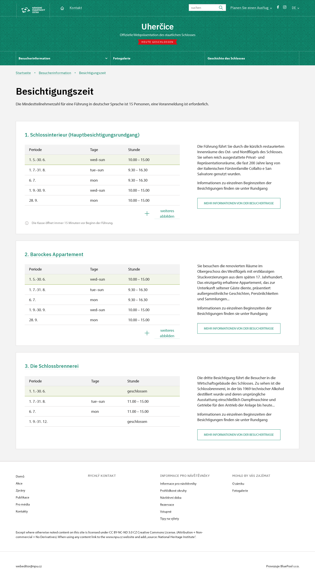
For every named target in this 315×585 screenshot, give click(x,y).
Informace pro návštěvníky (178, 488)
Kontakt (76, 8)
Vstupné (166, 516)
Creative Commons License (156, 537)
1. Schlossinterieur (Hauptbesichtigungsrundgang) (90, 137)
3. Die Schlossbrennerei (55, 370)
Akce (19, 488)
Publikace (22, 502)
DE (295, 8)
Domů (20, 481)
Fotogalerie (240, 495)
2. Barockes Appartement (57, 257)
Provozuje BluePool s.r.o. (282, 570)
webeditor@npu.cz (29, 570)
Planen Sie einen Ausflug (251, 8)
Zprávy (20, 495)
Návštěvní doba (170, 502)
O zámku (238, 488)
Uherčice (157, 27)
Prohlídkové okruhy (173, 495)
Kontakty (22, 516)
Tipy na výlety (169, 523)
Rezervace (167, 509)
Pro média (23, 509)
